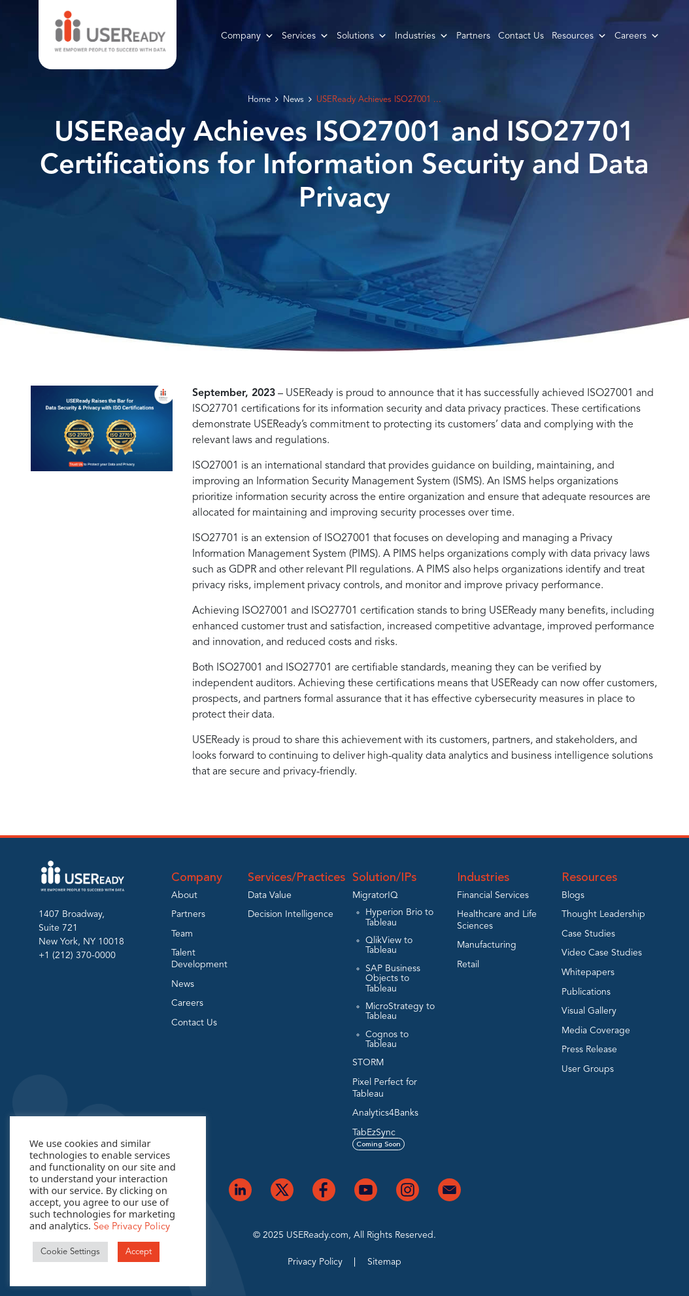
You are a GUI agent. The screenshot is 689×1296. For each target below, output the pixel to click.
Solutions (362, 36)
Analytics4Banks (385, 1113)
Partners (473, 36)
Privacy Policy (315, 1262)
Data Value (270, 895)
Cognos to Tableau (387, 1039)
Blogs (573, 895)
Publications (586, 992)
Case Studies (588, 934)
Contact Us (521, 36)
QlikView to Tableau (388, 945)
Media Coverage (596, 1030)
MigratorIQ (375, 895)
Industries (421, 36)
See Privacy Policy (131, 1227)
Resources (579, 36)
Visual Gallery (589, 1011)
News (293, 99)
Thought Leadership (603, 914)
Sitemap (384, 1262)
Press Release (589, 1049)
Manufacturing (486, 945)
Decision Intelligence (290, 914)
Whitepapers (588, 972)
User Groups (588, 1069)
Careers (637, 36)
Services (305, 36)
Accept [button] (139, 1252)
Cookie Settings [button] (70, 1252)
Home (259, 99)
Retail (468, 964)
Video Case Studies (602, 952)
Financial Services (493, 895)
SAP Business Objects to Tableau (392, 978)
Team (182, 934)
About (184, 895)
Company (247, 36)
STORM (368, 1062)
